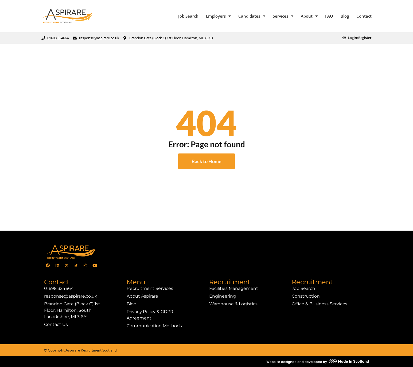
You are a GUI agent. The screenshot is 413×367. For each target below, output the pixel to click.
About (309, 16)
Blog (345, 16)
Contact (364, 16)
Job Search (188, 16)
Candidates (251, 16)
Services (283, 16)
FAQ (329, 16)
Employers (218, 16)
